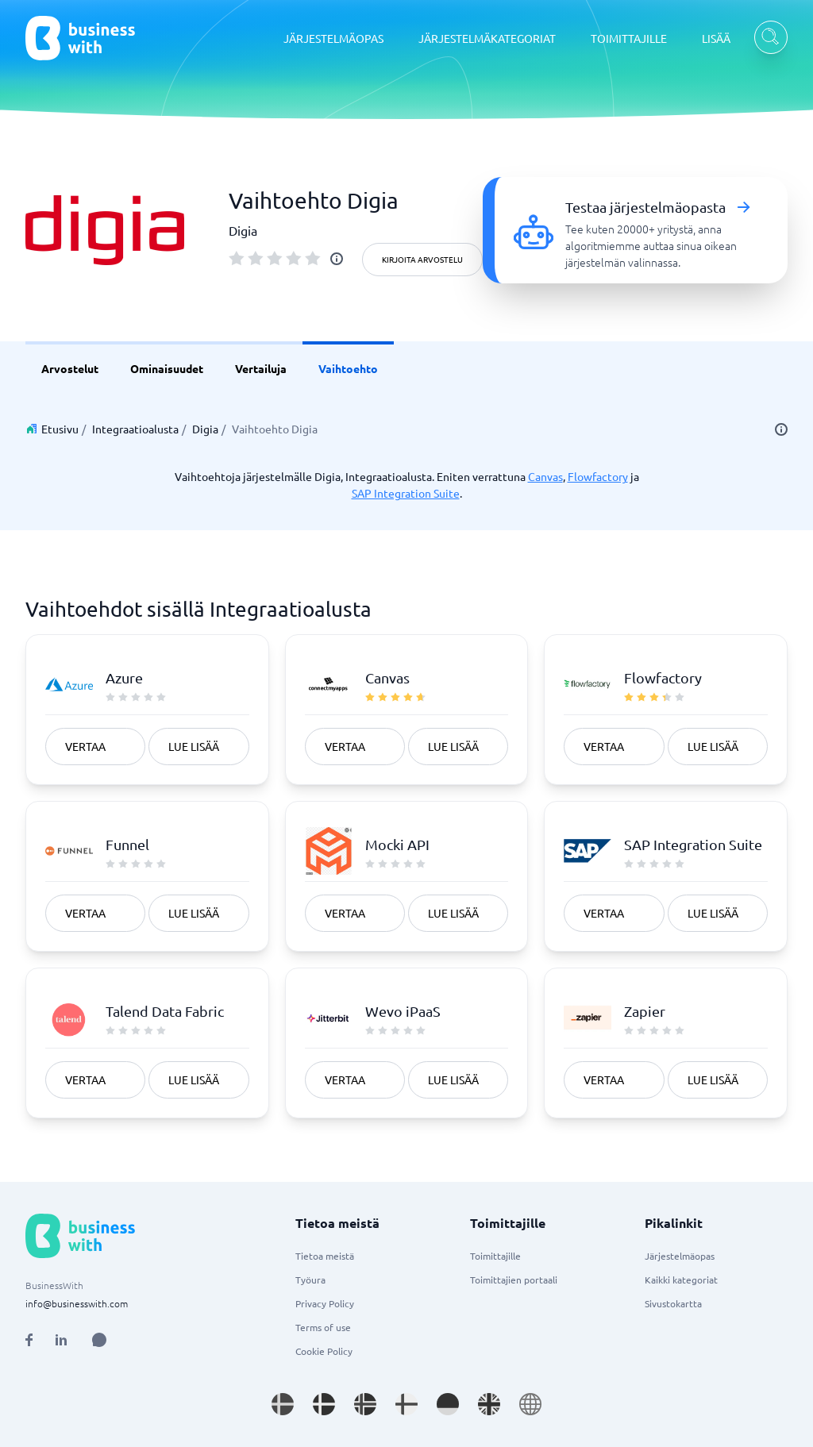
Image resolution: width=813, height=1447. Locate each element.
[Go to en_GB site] (489, 1404)
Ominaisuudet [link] (166, 368)
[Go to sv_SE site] (283, 1404)
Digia (205, 428)
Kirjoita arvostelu (422, 259)
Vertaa (85, 746)
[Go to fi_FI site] (406, 1404)
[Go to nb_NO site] (365, 1404)
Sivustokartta (673, 1303)
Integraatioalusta (135, 428)
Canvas (545, 476)
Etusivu (60, 428)
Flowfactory (598, 476)
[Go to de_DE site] (448, 1404)
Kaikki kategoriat (681, 1279)
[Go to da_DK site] (324, 1404)
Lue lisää (193, 746)
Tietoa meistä (324, 1255)
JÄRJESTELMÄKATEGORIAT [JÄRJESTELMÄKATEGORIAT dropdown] (487, 38)
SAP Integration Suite (406, 493)
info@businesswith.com (76, 1303)
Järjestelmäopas (680, 1255)
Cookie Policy (324, 1351)
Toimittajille (495, 1255)
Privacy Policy (324, 1303)
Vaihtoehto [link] (348, 368)
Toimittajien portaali (513, 1279)
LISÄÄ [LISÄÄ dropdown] (716, 38)
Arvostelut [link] (69, 368)
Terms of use (323, 1327)
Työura (310, 1279)
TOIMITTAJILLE (629, 38)
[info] (336, 258)
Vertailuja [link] (261, 368)
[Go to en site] (530, 1404)
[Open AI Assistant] (99, 1339)
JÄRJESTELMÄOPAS (333, 38)
